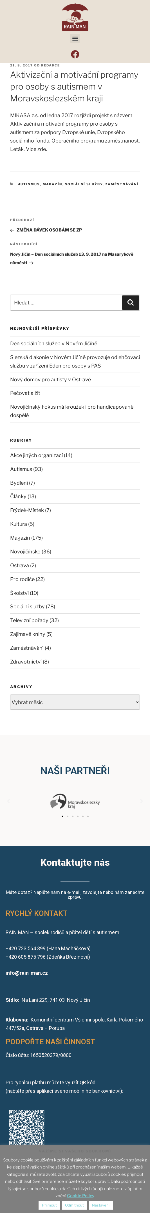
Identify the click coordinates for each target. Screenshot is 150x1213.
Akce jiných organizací (36, 455)
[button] (75, 38)
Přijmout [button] (49, 1205)
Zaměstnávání (122, 184)
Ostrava (19, 565)
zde (41, 149)
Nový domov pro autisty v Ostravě (50, 379)
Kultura (18, 524)
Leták (17, 149)
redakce (50, 65)
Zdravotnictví (26, 662)
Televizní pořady (29, 620)
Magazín (52, 184)
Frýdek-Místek (27, 510)
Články (18, 496)
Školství (19, 593)
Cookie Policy (80, 1195)
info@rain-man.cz (27, 973)
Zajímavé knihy (27, 634)
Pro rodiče (22, 579)
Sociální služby (84, 184)
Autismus (29, 184)
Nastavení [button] (100, 1205)
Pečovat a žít (25, 393)
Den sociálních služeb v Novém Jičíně (53, 343)
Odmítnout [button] (74, 1205)
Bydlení (19, 483)
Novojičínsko (25, 552)
